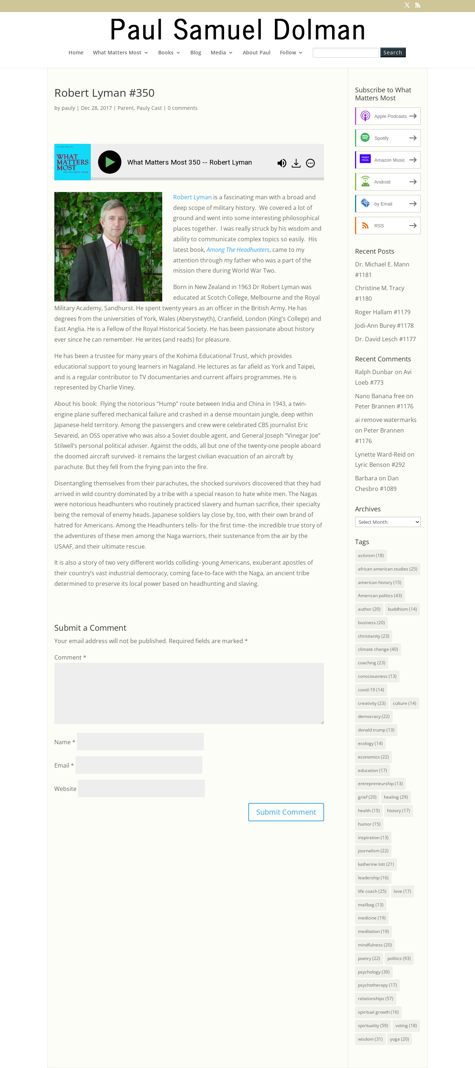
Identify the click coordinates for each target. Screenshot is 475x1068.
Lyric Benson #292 (380, 465)
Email (64, 765)
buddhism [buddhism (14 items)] (402, 609)
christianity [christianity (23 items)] (373, 636)
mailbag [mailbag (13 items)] (370, 905)
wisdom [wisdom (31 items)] (370, 1039)
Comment (70, 657)
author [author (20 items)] (369, 609)
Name (64, 742)
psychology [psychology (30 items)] (374, 972)
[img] (310, 163)
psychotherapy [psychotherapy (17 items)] (377, 985)
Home (76, 53)
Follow (288, 53)
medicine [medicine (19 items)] (372, 918)
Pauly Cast (149, 107)
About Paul (256, 53)
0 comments (183, 107)
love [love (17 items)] (402, 891)
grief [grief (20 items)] (367, 797)
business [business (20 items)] (371, 622)
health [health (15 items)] (369, 810)
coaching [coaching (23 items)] (371, 663)
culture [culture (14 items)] (404, 703)
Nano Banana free (380, 396)
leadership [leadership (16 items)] (373, 878)
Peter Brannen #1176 (384, 406)
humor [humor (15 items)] (369, 824)
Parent (126, 107)
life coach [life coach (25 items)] (372, 891)
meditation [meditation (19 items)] (373, 931)
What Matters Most (117, 53)
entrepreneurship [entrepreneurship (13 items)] (380, 783)
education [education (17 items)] (372, 770)
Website (65, 789)
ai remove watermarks (386, 420)
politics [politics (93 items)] (399, 958)
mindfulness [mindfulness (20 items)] (375, 945)
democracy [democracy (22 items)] (374, 716)
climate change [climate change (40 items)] (378, 649)
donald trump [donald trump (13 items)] (376, 730)
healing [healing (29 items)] (396, 797)
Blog (195, 53)
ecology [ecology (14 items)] (370, 743)
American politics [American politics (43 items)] (380, 595)
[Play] (111, 162)
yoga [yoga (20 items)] (399, 1039)
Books (166, 53)
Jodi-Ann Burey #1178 (384, 326)
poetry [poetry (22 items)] (369, 958)
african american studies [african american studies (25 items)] (387, 569)
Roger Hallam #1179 (382, 312)
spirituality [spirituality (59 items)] (373, 1025)
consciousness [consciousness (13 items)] (377, 676)
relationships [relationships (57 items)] (375, 998)
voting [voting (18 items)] (406, 1025)
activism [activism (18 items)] (371, 555)
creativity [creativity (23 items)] (372, 703)
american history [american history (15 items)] (379, 582)
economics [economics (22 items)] (373, 757)
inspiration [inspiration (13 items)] (373, 837)
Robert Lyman (192, 197)
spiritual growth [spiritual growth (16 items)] (378, 1012)
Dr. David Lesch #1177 (385, 339)
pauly (68, 107)
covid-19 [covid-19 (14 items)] (371, 690)
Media (218, 53)
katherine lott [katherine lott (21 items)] (376, 864)
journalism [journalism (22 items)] (373, 851)
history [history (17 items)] (398, 810)
